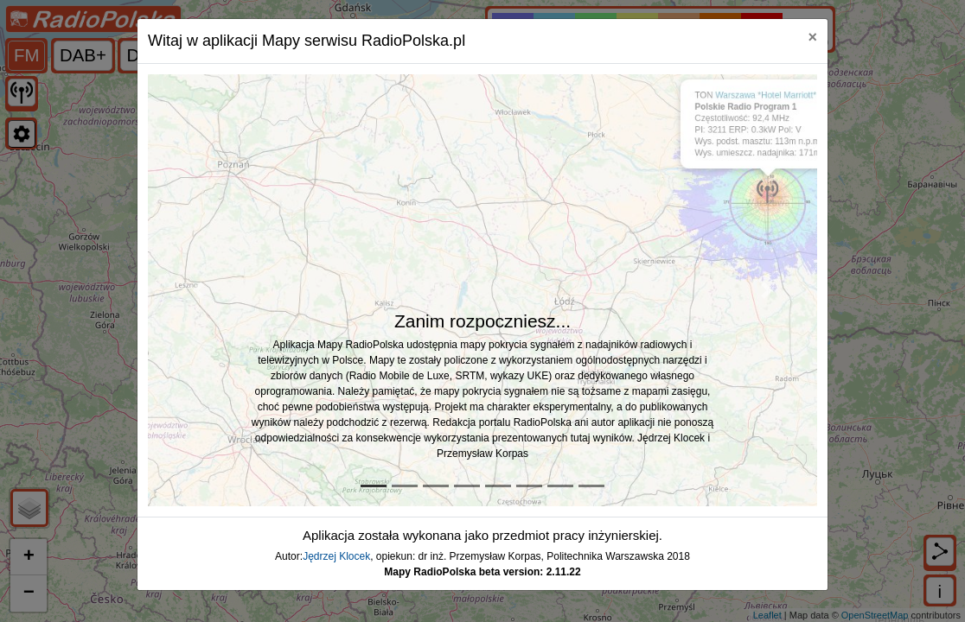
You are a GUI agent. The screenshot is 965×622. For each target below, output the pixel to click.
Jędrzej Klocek (336, 556)
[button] (198, 290)
